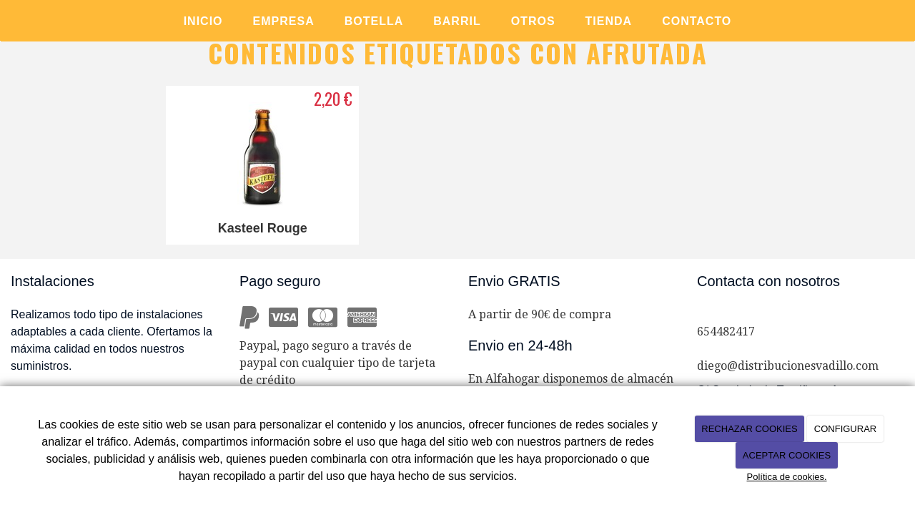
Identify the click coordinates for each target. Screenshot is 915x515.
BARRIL (456, 21)
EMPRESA (284, 21)
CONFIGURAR (845, 428)
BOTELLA (374, 21)
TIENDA (609, 21)
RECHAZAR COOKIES (749, 428)
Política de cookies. (786, 476)
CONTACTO (696, 21)
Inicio (203, 21)
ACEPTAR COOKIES (787, 455)
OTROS (533, 21)
